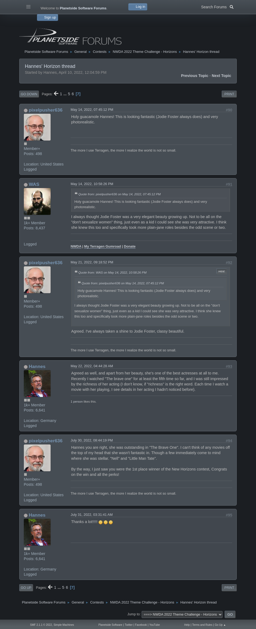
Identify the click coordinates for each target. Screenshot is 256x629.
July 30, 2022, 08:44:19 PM (92, 440)
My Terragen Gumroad (102, 246)
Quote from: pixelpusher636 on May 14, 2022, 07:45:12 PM (119, 194)
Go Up (26, 588)
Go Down (29, 94)
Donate (129, 246)
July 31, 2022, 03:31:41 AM (92, 515)
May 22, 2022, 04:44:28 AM (92, 366)
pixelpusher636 (46, 110)
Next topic (221, 75)
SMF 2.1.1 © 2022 (41, 624)
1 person (77, 401)
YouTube (154, 624)
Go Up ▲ (220, 624)
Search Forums (217, 6)
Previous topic (194, 75)
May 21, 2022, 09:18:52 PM (92, 262)
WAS (34, 184)
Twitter (129, 624)
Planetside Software (110, 624)
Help (187, 624)
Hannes (37, 366)
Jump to (133, 614)
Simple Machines (64, 624)
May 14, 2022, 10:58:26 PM (92, 184)
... (65, 94)
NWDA (76, 246)
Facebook (141, 624)
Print (229, 94)
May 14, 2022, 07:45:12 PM (92, 110)
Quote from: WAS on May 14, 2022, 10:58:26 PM (112, 272)
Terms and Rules (202, 624)
